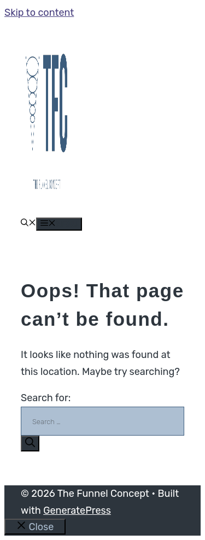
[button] (28, 223)
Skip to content (39, 13)
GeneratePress (77, 510)
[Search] (30, 443)
